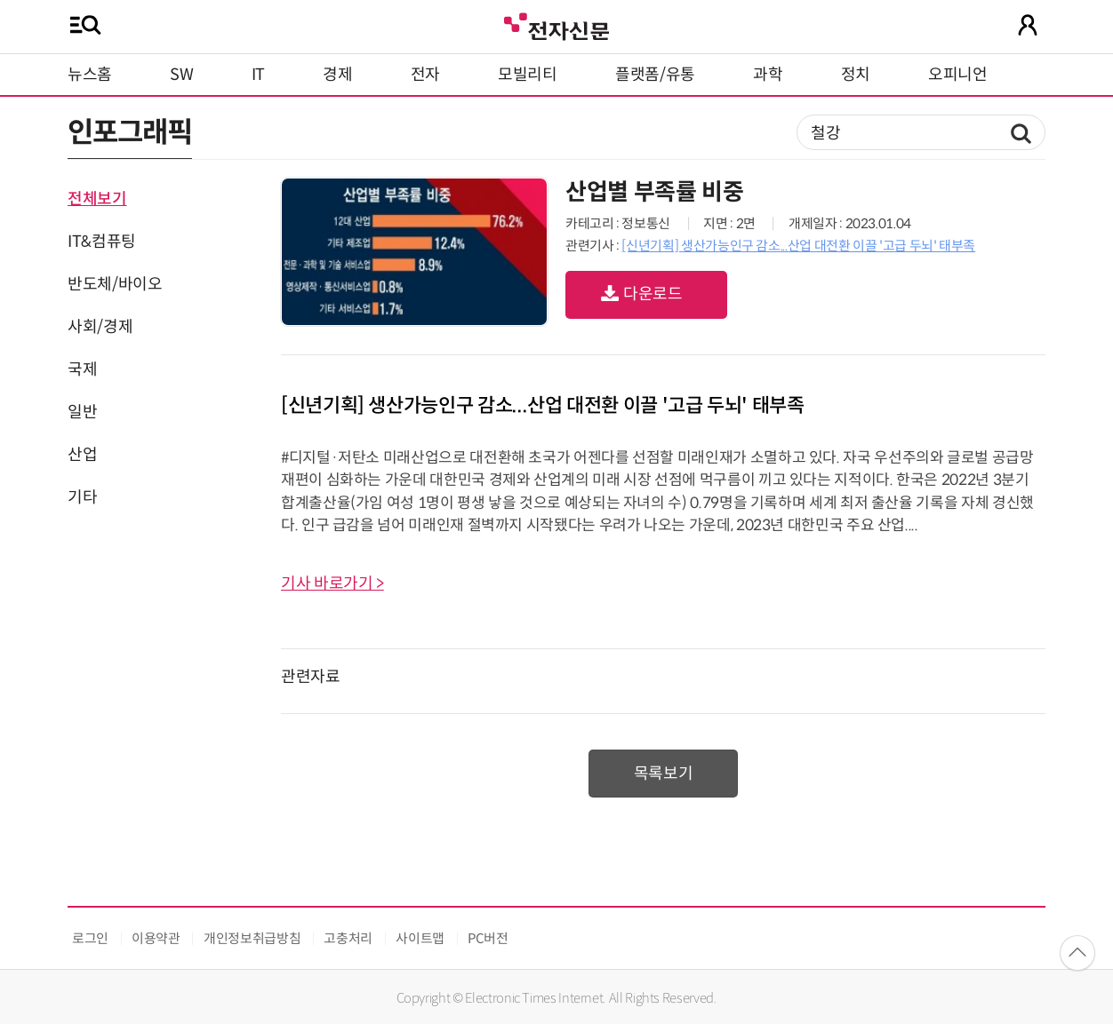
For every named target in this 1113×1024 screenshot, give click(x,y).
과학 (767, 74)
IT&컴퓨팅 (102, 241)
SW (181, 74)
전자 (425, 74)
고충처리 (348, 938)
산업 (82, 454)
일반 (82, 412)
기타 (82, 497)
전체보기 (97, 199)
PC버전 (488, 938)
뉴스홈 (90, 74)
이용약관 (156, 938)
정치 (855, 74)
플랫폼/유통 (655, 74)
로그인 (90, 938)
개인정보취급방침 (252, 938)
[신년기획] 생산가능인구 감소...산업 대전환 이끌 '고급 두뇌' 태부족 (798, 245)
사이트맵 (420, 938)
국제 (82, 369)
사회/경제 (100, 327)
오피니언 (958, 74)
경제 (337, 74)
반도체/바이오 (115, 284)
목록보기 (663, 773)
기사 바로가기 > (332, 583)
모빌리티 (527, 74)
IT (258, 74)
